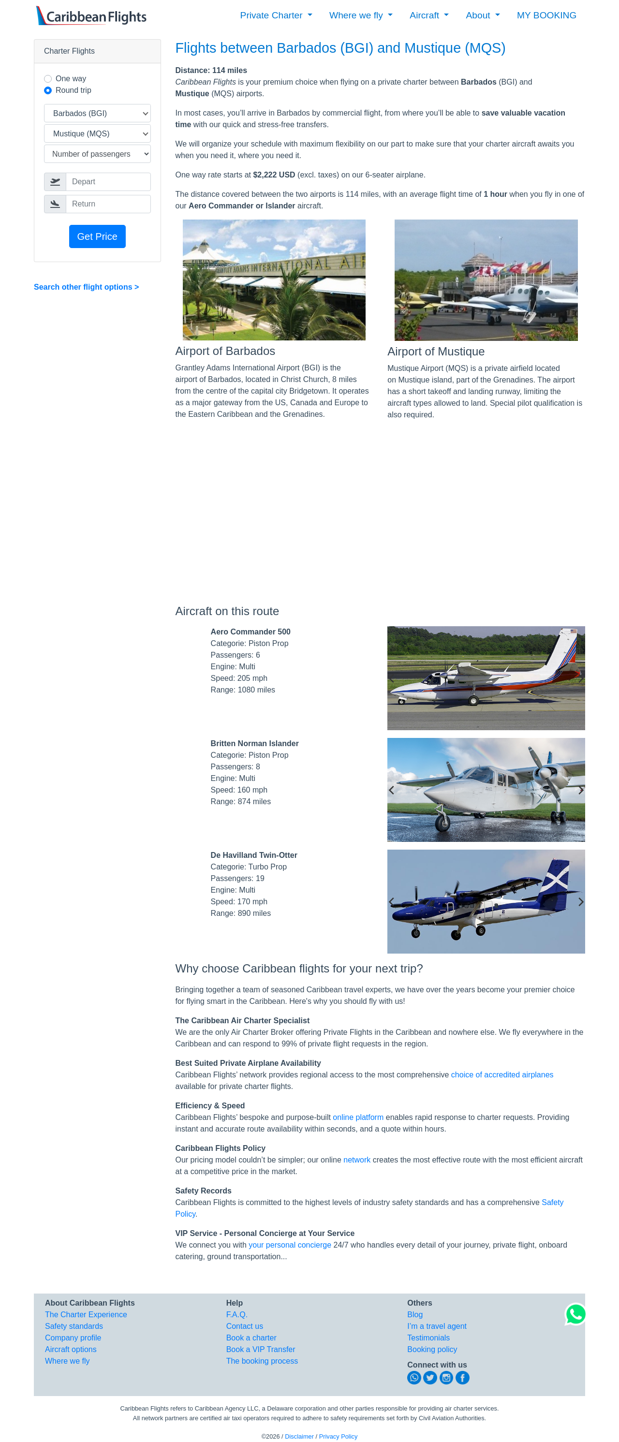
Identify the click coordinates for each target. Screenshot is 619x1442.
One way (71, 78)
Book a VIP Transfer (260, 1349)
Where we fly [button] (357, 15)
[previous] (392, 678)
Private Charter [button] (272, 15)
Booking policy (432, 1349)
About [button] (479, 15)
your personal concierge (290, 1245)
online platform (358, 1117)
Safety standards (74, 1326)
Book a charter (251, 1338)
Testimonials (428, 1338)
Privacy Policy (338, 1436)
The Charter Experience (86, 1314)
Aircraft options (71, 1349)
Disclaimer (299, 1436)
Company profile (73, 1338)
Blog (415, 1314)
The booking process (262, 1361)
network (356, 1160)
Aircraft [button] (426, 15)
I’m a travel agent (437, 1326)
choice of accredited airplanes (502, 1075)
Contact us (244, 1326)
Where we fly (67, 1361)
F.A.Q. (237, 1314)
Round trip (73, 90)
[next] (580, 678)
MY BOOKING (546, 15)
